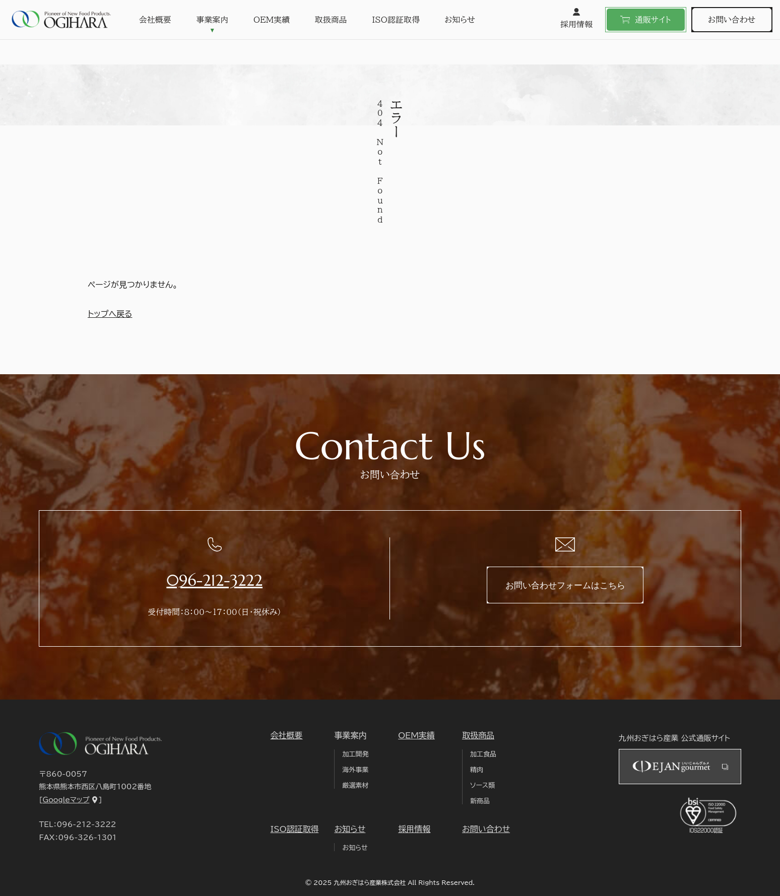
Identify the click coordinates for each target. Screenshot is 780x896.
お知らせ (459, 20)
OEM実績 (271, 20)
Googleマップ (65, 799)
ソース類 (482, 785)
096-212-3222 (214, 580)
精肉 (476, 770)
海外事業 (355, 770)
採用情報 (576, 18)
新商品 (480, 801)
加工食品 (483, 754)
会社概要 (155, 20)
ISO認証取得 (396, 20)
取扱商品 (331, 20)
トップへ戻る (110, 314)
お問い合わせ (731, 20)
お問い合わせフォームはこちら (565, 585)
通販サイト (645, 20)
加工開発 (355, 754)
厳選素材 (355, 785)
